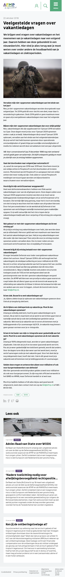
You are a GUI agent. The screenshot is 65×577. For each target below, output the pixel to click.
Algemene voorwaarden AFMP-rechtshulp (46, 572)
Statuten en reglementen (34, 572)
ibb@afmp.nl (13, 290)
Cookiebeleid (6, 572)
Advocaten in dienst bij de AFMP (59, 572)
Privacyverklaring (20, 572)
